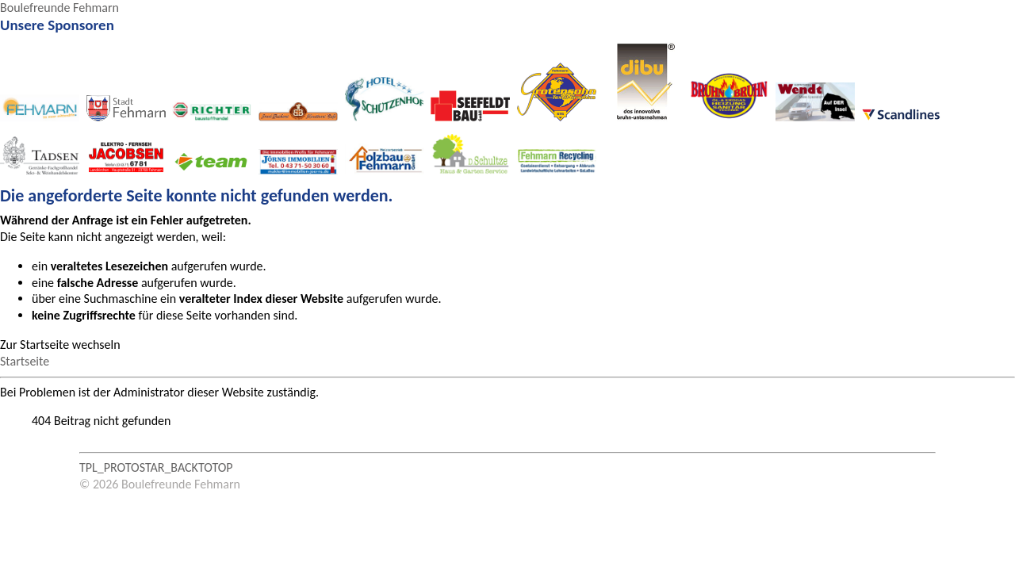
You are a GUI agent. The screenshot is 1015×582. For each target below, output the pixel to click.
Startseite (24, 361)
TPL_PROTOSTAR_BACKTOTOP (156, 467)
